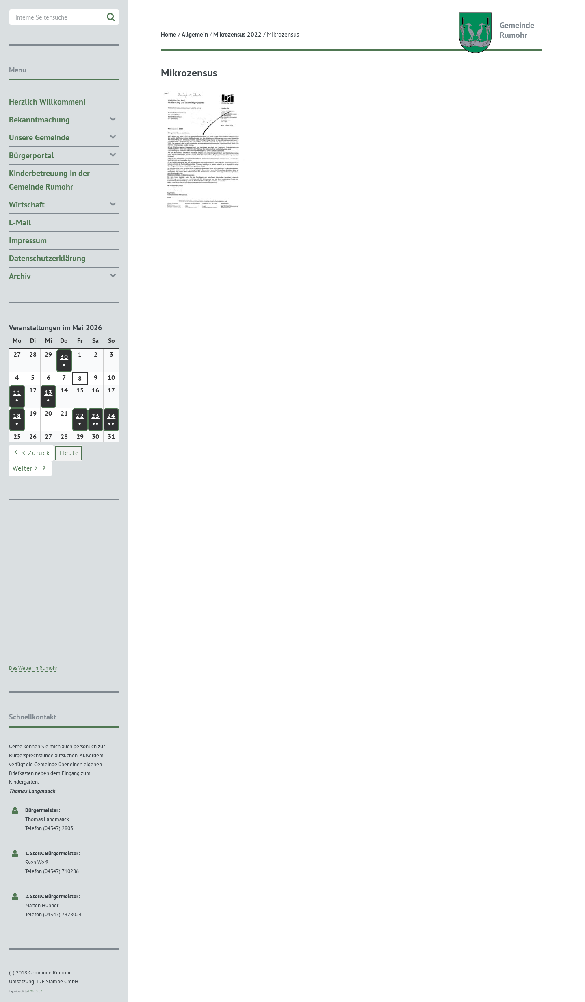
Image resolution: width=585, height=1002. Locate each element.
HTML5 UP (35, 991)
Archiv (64, 275)
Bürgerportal (64, 155)
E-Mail (20, 222)
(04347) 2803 (58, 828)
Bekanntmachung (64, 119)
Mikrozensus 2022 (237, 34)
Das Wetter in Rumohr (33, 667)
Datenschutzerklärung (47, 258)
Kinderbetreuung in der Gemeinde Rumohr (49, 180)
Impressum (28, 240)
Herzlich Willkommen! (47, 101)
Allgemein (195, 34)
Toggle (143, 13)
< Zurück (31, 453)
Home (168, 34)
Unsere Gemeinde (64, 137)
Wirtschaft (64, 204)
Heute (69, 453)
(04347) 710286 (61, 871)
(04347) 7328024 (62, 914)
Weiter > (30, 469)
